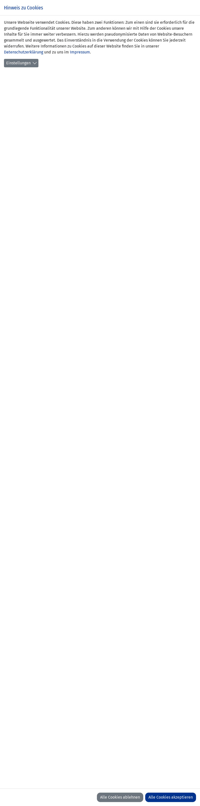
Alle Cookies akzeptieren (170, 797)
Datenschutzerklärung (23, 52)
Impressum (80, 52)
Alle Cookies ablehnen (120, 797)
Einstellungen (18, 63)
